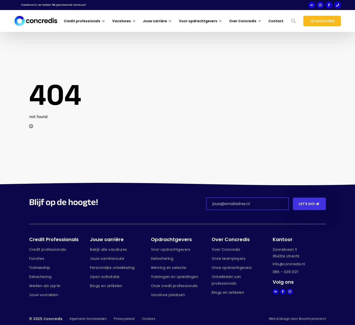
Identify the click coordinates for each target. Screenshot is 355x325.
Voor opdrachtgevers (198, 21)
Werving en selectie (168, 267)
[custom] (337, 5)
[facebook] (329, 5)
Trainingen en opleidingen (174, 276)
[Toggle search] (293, 21)
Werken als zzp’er (45, 285)
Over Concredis (242, 21)
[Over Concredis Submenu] (260, 21)
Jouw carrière (155, 21)
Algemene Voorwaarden (88, 319)
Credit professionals (82, 21)
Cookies (148, 318)
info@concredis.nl (289, 264)
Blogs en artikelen (106, 285)
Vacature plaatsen (168, 294)
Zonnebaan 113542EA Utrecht (286, 253)
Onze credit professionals (174, 285)
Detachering (40, 276)
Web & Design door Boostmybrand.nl (297, 319)
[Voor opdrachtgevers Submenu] (221, 21)
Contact (275, 21)
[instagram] (320, 5)
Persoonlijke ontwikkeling (112, 267)
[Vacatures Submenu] (135, 21)
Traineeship (39, 267)
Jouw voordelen (43, 294)
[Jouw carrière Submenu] (171, 21)
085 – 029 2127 (286, 272)
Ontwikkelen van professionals (226, 280)
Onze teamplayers (228, 258)
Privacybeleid (124, 319)
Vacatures (121, 21)
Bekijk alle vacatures (108, 249)
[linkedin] (311, 5)
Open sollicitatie (105, 276)
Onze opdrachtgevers (232, 267)
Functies (36, 258)
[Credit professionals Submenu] (104, 21)
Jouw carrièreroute (107, 258)
